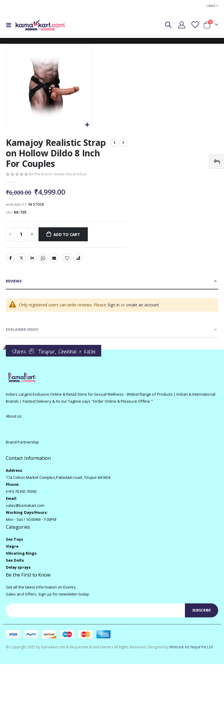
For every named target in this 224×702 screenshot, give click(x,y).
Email (54, 259)
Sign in (114, 307)
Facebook (10, 259)
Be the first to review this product (58, 174)
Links (211, 6)
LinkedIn (32, 259)
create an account (144, 307)
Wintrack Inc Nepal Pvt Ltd (191, 649)
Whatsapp (43, 259)
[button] (87, 125)
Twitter (21, 259)
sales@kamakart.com (25, 508)
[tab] (112, 283)
